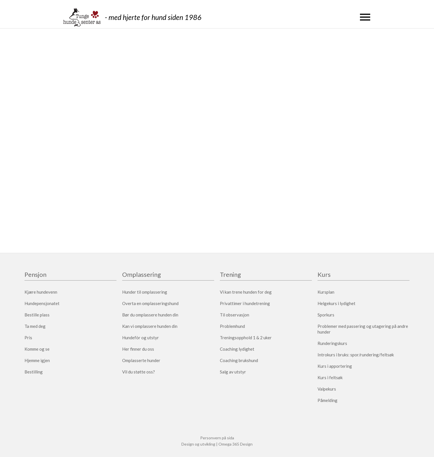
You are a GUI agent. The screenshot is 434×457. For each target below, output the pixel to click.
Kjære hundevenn (40, 291)
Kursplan (326, 291)
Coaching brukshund (239, 360)
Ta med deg (35, 326)
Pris (28, 337)
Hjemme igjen (37, 360)
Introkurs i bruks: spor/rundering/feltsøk (356, 354)
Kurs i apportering (335, 366)
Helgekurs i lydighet (336, 303)
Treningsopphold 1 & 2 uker (246, 337)
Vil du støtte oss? (138, 371)
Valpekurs (327, 388)
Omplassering (141, 275)
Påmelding (327, 400)
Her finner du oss (138, 349)
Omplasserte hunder (141, 360)
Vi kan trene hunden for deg (246, 291)
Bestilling (33, 371)
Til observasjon (234, 314)
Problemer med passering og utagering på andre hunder (363, 329)
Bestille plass (37, 314)
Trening (230, 275)
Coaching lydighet (237, 349)
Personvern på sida (217, 437)
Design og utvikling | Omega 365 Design (217, 444)
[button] (365, 17)
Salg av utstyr (233, 371)
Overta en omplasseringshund (150, 303)
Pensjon (35, 275)
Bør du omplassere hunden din (150, 314)
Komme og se (37, 349)
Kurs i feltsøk (330, 377)
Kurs (324, 275)
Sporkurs (326, 314)
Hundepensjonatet (42, 303)
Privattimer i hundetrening (245, 303)
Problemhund (232, 326)
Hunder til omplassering (144, 291)
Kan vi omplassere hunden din (149, 326)
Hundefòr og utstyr (140, 337)
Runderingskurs (332, 343)
